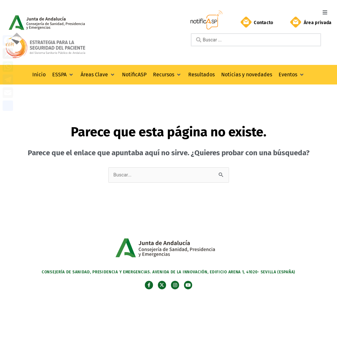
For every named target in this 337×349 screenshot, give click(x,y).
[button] (324, 12)
